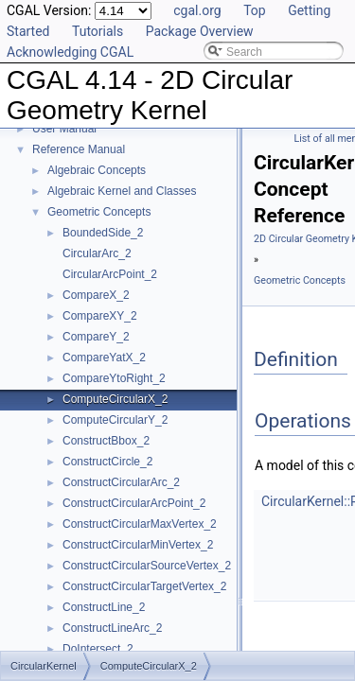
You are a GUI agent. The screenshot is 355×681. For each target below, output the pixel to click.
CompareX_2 (96, 295)
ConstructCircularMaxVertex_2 (139, 524)
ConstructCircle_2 (107, 461)
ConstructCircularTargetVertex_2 (144, 586)
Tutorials (97, 31)
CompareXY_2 (99, 316)
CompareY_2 (96, 336)
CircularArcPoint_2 (109, 274)
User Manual (64, 128)
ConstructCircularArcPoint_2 (133, 503)
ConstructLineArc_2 (112, 628)
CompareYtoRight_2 (114, 378)
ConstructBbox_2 (106, 440)
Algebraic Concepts (96, 170)
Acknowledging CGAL (70, 52)
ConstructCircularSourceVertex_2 (146, 565)
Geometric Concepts (99, 211)
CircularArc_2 (97, 253)
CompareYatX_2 (104, 357)
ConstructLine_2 (103, 607)
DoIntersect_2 (97, 648)
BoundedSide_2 (102, 232)
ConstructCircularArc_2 (121, 482)
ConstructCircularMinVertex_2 (137, 544)
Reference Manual (78, 149)
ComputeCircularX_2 (115, 399)
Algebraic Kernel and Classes (121, 191)
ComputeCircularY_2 (115, 420)
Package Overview (200, 31)
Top (254, 10)
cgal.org (197, 10)
